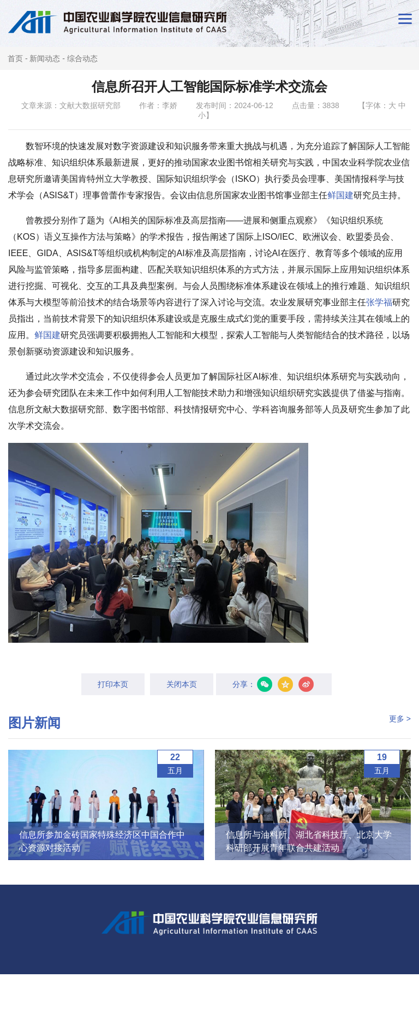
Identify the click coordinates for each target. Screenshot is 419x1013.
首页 (15, 58)
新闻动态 (44, 58)
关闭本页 (181, 684)
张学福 (379, 302)
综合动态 (82, 58)
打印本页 (113, 684)
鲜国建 (340, 195)
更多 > (400, 718)
